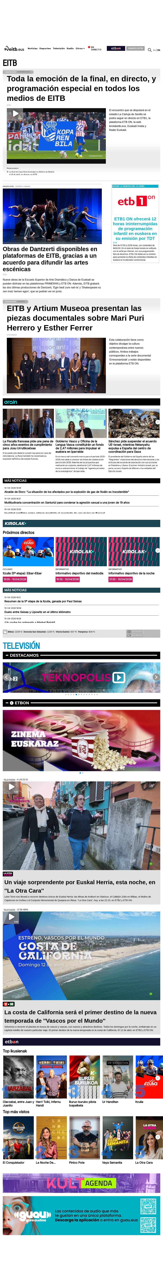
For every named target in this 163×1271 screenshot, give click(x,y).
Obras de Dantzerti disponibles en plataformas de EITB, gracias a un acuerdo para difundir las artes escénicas (50, 259)
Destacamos (24, 655)
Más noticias (15, 481)
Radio (70, 48)
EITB (10, 63)
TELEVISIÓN (21, 646)
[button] (157, 422)
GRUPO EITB (135, 48)
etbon (22, 703)
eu (154, 50)
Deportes (45, 48)
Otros (79, 48)
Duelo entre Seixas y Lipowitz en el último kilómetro (37, 612)
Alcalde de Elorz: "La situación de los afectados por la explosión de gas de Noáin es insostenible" (66, 491)
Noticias (33, 48)
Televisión (59, 48)
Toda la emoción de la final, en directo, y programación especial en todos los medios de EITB (81, 88)
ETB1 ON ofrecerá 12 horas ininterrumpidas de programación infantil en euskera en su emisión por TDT (135, 228)
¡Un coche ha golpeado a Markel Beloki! (29, 622)
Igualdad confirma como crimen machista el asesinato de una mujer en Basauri (54, 513)
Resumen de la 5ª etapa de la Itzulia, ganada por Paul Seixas (43, 601)
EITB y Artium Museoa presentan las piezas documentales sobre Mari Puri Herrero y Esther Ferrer (75, 318)
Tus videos (134, 635)
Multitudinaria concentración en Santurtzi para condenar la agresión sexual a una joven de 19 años (67, 502)
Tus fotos (134, 631)
